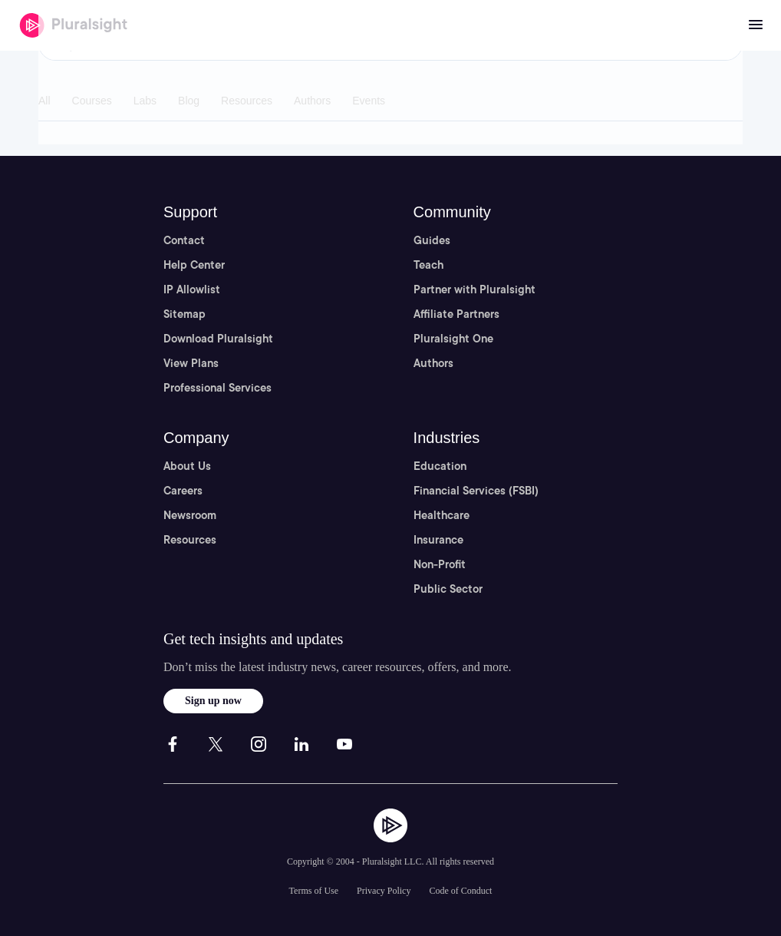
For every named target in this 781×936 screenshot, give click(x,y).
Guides (432, 240)
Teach (428, 265)
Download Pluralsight (218, 338)
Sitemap (184, 314)
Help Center (194, 265)
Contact (184, 240)
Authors (433, 363)
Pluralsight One (453, 338)
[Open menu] (756, 25)
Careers (183, 491)
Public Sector (448, 589)
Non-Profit (440, 564)
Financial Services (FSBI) (476, 491)
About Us (187, 466)
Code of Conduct (460, 890)
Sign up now (213, 700)
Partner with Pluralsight (474, 289)
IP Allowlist (191, 289)
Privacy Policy (383, 890)
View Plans (191, 363)
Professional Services (217, 388)
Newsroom (189, 515)
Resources (189, 540)
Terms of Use (313, 890)
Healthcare (442, 515)
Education (440, 466)
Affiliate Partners (456, 314)
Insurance (438, 540)
